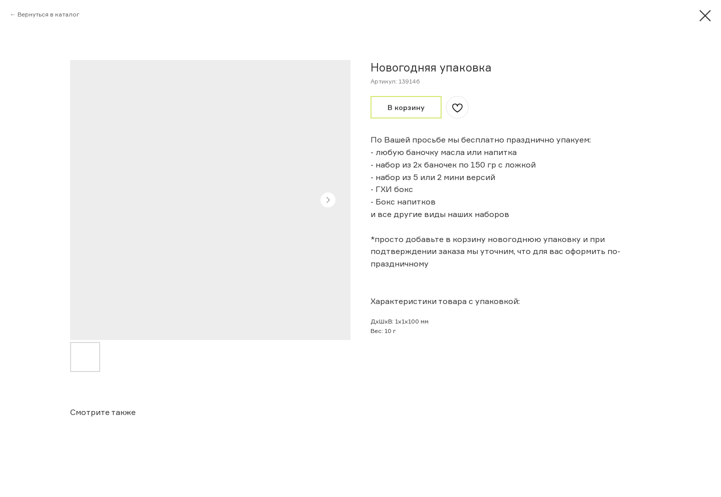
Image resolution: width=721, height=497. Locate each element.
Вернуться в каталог (49, 14)
